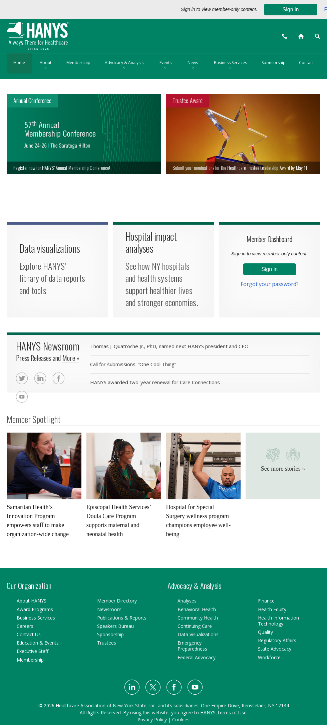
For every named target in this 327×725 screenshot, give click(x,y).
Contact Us (29, 634)
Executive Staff (32, 651)
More (70, 359)
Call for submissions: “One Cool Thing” (133, 365)
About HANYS (31, 600)
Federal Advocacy (197, 657)
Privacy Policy (152, 719)
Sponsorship (274, 62)
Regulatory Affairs (277, 640)
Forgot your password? (270, 284)
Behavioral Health (197, 609)
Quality (265, 632)
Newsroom (109, 609)
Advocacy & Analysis (124, 65)
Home (19, 62)
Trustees (106, 643)
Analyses (187, 600)
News (193, 65)
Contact (306, 62)
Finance (266, 600)
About (45, 65)
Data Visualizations (198, 634)
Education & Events (38, 643)
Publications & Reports (121, 618)
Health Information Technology (278, 621)
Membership (78, 62)
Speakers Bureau (115, 626)
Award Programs (35, 609)
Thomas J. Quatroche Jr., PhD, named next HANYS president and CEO (169, 346)
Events (165, 65)
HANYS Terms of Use (223, 712)
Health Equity (272, 609)
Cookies (181, 719)
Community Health (198, 618)
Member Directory (117, 600)
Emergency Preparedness (192, 646)
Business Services (230, 65)
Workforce (269, 657)
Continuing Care (195, 626)
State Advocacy (274, 649)
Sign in (291, 9)
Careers (25, 626)
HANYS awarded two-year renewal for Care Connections (155, 383)
